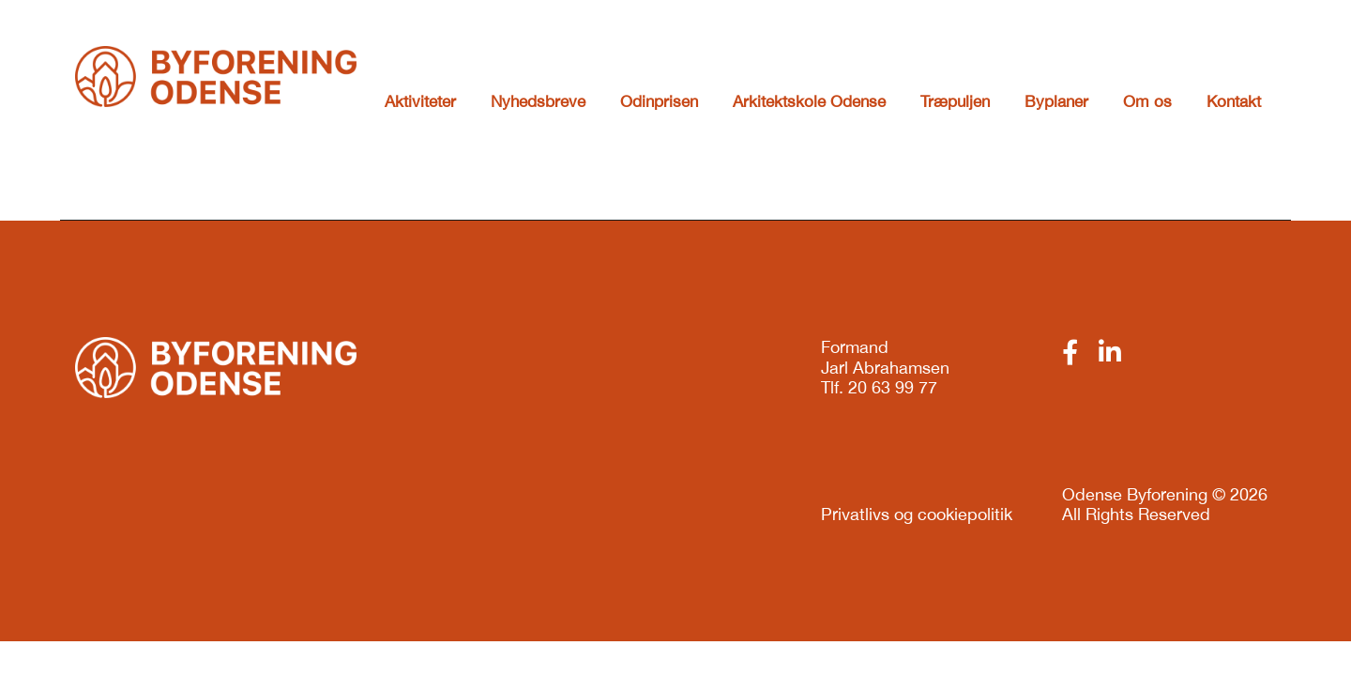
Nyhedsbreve (538, 101)
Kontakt (1234, 101)
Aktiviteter (420, 101)
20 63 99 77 (892, 387)
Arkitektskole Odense (809, 101)
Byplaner (1056, 101)
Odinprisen (659, 101)
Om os (1147, 101)
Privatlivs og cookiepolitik (916, 514)
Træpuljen (955, 101)
